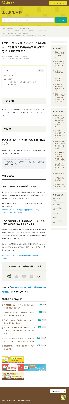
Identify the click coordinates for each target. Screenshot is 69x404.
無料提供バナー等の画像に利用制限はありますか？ (59, 166)
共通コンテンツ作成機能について (59, 72)
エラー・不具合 (57, 213)
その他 (55, 217)
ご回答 (10, 79)
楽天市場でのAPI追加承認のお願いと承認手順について (59, 87)
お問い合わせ (57, 3)
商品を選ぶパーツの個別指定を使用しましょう (23, 82)
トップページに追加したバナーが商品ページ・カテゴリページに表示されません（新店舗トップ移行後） (19, 331)
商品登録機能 (56, 204)
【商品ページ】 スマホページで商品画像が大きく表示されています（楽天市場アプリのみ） (60, 98)
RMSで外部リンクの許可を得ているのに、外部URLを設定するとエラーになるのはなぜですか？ (59, 120)
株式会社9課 (27, 400)
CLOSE (41, 70)
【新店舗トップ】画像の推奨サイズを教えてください (60, 64)
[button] (63, 398)
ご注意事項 (13, 84)
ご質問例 (10, 75)
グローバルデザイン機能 (12, 59)
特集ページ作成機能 (24, 59)
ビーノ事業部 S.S (22, 56)
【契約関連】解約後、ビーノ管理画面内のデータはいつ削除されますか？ (60, 145)
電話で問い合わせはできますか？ (60, 185)
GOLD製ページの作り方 (59, 79)
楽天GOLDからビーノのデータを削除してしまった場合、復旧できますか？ (60, 133)
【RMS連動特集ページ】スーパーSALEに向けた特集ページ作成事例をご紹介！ (60, 156)
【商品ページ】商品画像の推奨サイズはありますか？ (60, 54)
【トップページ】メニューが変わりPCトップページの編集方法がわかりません (59, 177)
